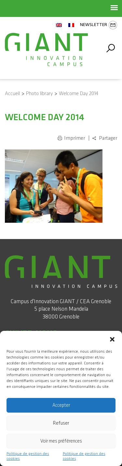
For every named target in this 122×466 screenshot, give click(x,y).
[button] (112, 339)
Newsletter (98, 25)
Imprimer (74, 138)
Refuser (61, 423)
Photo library (39, 94)
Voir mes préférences (61, 441)
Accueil (12, 94)
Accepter (61, 405)
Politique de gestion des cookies (28, 456)
